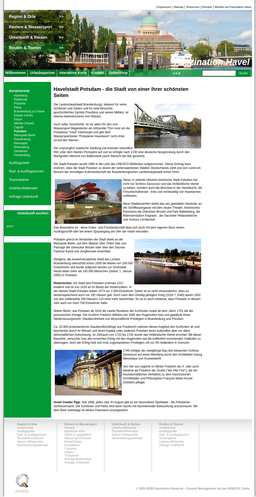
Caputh (19, 127)
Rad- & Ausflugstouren (26, 171)
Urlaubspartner (42, 73)
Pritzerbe (20, 103)
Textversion (193, 6)
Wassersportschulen (77, 438)
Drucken (207, 6)
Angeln (69, 452)
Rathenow (20, 99)
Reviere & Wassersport (80, 424)
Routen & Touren (171, 424)
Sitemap (178, 6)
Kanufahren (72, 445)
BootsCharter (73, 441)
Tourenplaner (19, 180)
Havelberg (21, 95)
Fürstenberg (22, 155)
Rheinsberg (21, 147)
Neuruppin (21, 143)
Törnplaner (71, 455)
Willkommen (15, 73)
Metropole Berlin (24, 135)
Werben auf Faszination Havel (233, 6)
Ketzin (18, 119)
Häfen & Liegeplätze (77, 434)
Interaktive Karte (73, 73)
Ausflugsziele (19, 163)
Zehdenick (21, 151)
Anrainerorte (19, 91)
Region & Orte (27, 424)
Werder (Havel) (24, 123)
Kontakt (97, 73)
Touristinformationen (30, 438)
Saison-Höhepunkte (30, 441)
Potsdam (20, 131)
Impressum (164, 6)
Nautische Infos (74, 431)
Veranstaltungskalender (32, 445)
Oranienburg (22, 139)
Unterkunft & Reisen (126, 424)
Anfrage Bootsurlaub (78, 459)
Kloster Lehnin (23, 115)
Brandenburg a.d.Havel (29, 111)
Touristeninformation (125, 431)
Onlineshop (118, 73)
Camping (70, 448)
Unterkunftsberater (23, 188)
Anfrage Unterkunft (23, 197)
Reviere (69, 428)
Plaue (18, 107)
